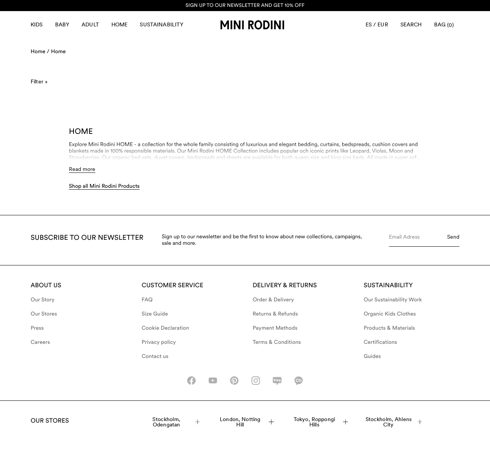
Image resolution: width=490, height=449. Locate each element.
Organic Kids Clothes (390, 314)
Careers (40, 342)
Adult (90, 24)
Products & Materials (389, 328)
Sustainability (161, 24)
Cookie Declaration (165, 328)
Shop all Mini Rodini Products (104, 186)
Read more (82, 169)
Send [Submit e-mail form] (453, 237)
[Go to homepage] (252, 25)
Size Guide (155, 314)
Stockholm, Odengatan (176, 422)
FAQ (147, 300)
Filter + (39, 81)
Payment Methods (275, 328)
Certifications (380, 342)
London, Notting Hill (247, 422)
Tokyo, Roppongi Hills (321, 422)
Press (37, 328)
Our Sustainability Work (393, 300)
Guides (372, 356)
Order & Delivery (273, 300)
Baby (62, 24)
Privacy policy (159, 342)
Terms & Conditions (277, 342)
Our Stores (44, 314)
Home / (40, 52)
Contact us (155, 356)
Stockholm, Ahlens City (394, 422)
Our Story (42, 300)
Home (119, 24)
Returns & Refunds (275, 314)
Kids (37, 24)
